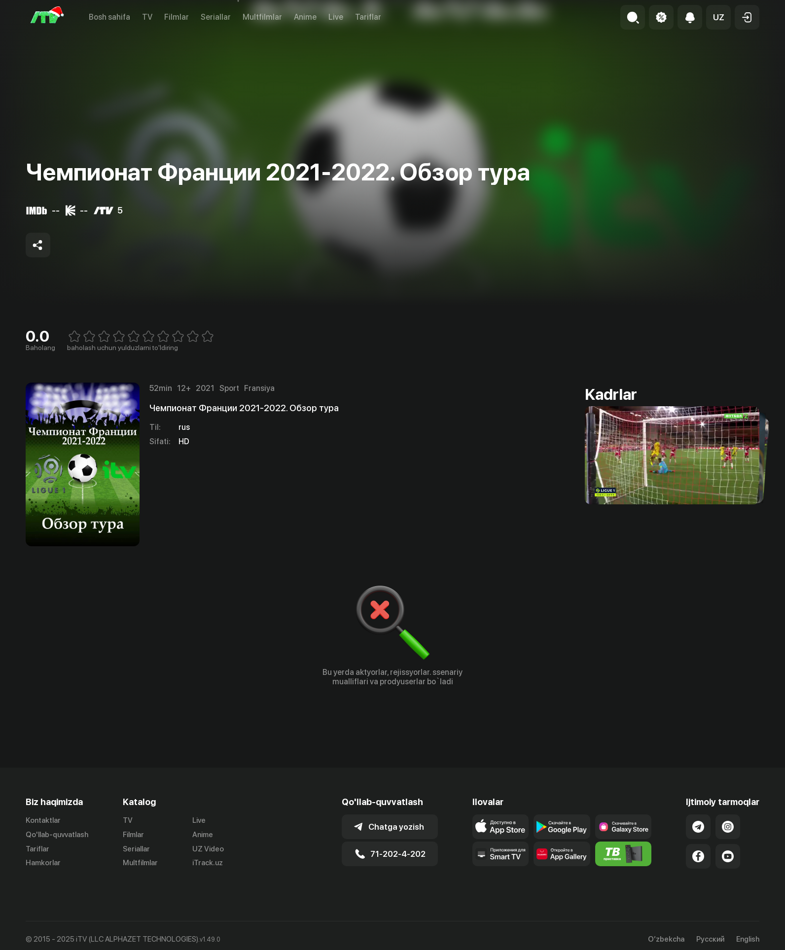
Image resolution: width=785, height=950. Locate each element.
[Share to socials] (38, 245)
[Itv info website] (623, 854)
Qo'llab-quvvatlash (57, 834)
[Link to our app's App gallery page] (562, 854)
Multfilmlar (262, 17)
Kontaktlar (43, 820)
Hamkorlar (43, 862)
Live (335, 17)
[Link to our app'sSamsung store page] (623, 826)
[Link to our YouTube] (727, 856)
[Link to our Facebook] (698, 856)
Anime (305, 17)
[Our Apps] (500, 854)
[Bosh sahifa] (47, 17)
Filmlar (176, 17)
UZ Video (208, 848)
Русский (710, 939)
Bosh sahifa (109, 17)
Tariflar (368, 17)
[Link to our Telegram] (698, 826)
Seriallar (216, 17)
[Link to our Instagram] (727, 826)
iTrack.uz (207, 862)
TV (147, 17)
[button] (718, 17)
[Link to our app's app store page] (500, 826)
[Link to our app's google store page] (562, 826)
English (747, 939)
